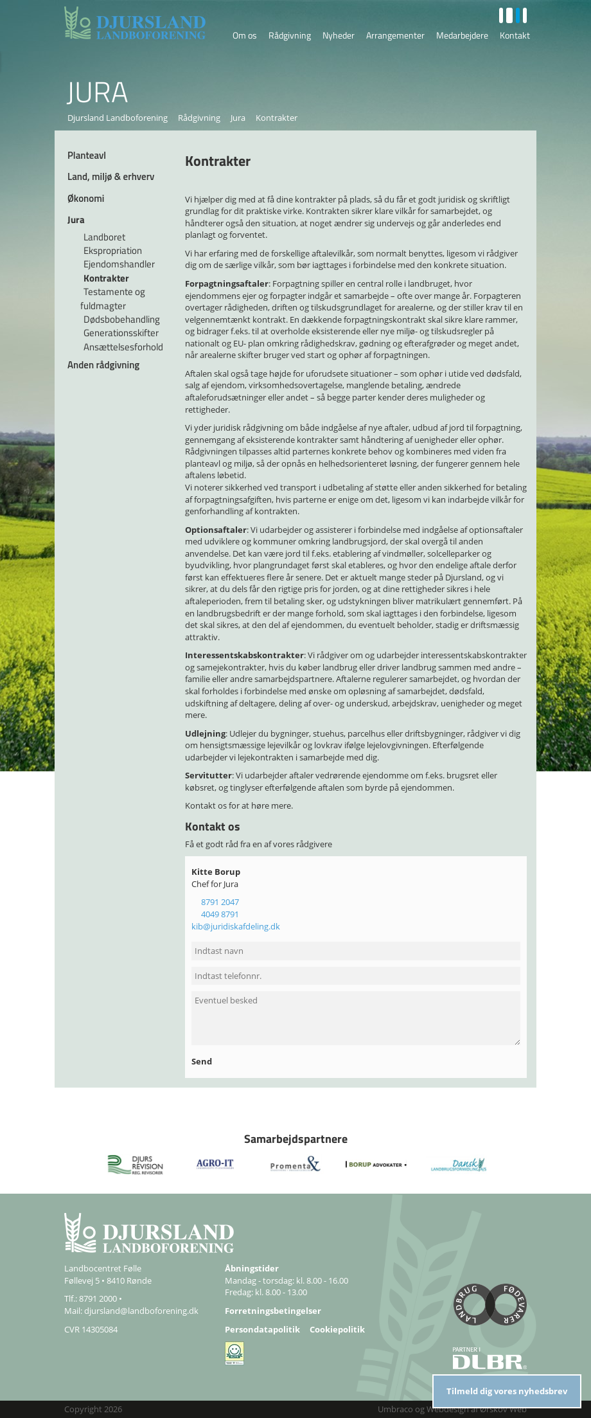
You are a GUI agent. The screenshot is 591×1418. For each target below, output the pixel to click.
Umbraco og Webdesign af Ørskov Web (452, 1409)
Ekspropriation (113, 250)
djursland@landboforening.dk (141, 1310)
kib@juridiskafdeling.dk (235, 926)
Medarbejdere (462, 35)
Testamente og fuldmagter (112, 298)
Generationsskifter (121, 332)
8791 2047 (220, 902)
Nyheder (338, 35)
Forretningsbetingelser (273, 1310)
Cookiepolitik (337, 1329)
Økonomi (85, 198)
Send (202, 1061)
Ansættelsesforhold (123, 346)
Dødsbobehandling (122, 319)
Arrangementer (395, 35)
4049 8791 (220, 914)
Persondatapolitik (262, 1329)
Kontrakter (106, 278)
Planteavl (86, 155)
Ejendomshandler (119, 263)
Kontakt (515, 35)
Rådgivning (290, 35)
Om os (245, 35)
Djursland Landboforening (117, 117)
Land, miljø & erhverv (110, 176)
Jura (238, 117)
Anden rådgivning (103, 364)
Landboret (104, 236)
